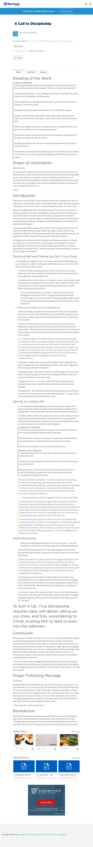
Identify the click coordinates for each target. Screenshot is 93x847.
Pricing (33, 834)
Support (63, 834)
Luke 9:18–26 (18, 46)
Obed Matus (41, 777)
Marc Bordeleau (65, 777)
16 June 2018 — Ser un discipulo (50, 775)
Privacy (41, 834)
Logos (17, 834)
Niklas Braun (19, 777)
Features (24, 834)
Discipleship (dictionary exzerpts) (29, 775)
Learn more (66, 11)
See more (76, 731)
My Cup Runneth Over (21, 41)
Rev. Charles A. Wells (28, 32)
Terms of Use (51, 834)
